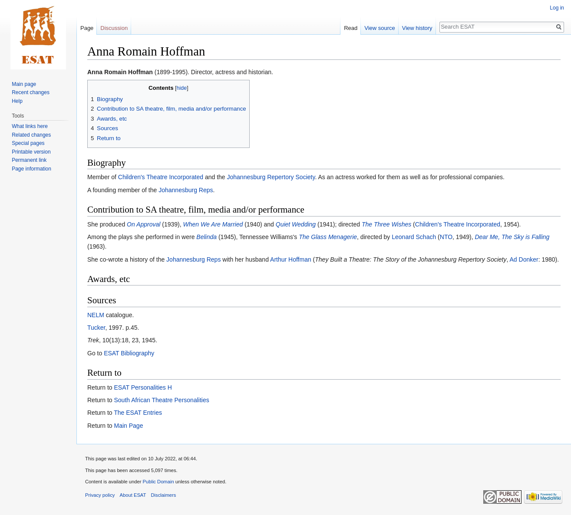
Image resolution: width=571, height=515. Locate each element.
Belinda (206, 236)
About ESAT (133, 495)
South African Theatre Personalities (161, 400)
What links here (30, 126)
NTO (446, 236)
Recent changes (31, 92)
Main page (24, 84)
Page (86, 28)
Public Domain (158, 481)
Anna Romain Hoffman (120, 72)
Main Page (128, 425)
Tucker (96, 327)
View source (379, 28)
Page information (31, 169)
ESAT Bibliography (129, 353)
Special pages (28, 143)
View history (417, 28)
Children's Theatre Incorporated (160, 177)
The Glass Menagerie (328, 236)
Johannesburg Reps (185, 190)
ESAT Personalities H (143, 387)
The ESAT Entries (138, 412)
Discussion (114, 28)
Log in (557, 8)
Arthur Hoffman (290, 259)
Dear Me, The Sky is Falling (512, 236)
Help (17, 101)
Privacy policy (100, 495)
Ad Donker (524, 259)
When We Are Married (213, 224)
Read (350, 28)
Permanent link (29, 160)
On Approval (143, 224)
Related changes (31, 135)
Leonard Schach (414, 236)
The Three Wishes (386, 224)
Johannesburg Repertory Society (271, 177)
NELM (95, 315)
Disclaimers (163, 495)
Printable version (31, 152)
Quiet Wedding (296, 224)
